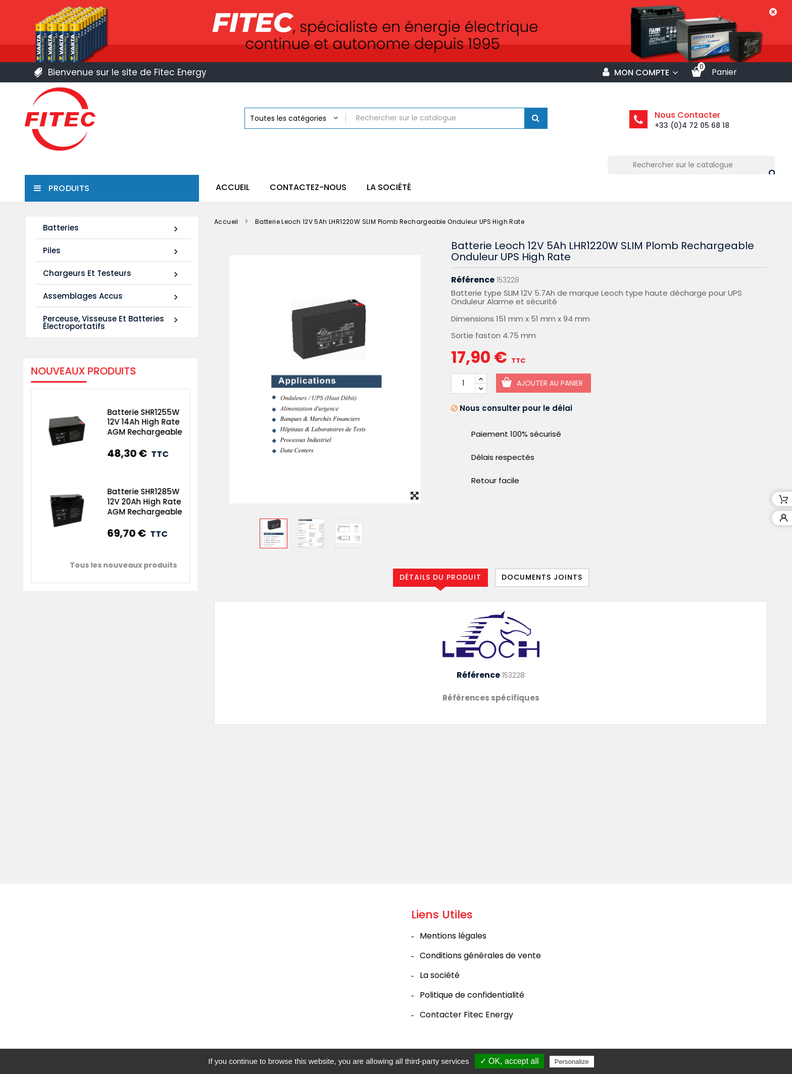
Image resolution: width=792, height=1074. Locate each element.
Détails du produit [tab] (440, 577)
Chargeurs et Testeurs (112, 273)
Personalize (572, 1061)
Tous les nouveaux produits (114, 565)
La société (389, 187)
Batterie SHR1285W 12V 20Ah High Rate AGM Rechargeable (135, 501)
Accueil (233, 187)
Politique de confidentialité (472, 995)
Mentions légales (453, 936)
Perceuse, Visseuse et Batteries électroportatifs (112, 322)
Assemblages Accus (112, 296)
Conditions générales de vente (480, 955)
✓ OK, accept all (509, 1061)
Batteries (112, 228)
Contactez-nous (308, 187)
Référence (472, 280)
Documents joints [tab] (542, 577)
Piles (112, 251)
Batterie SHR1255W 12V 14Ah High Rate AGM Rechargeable (135, 422)
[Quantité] (463, 383)
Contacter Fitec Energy (466, 1014)
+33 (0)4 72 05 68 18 (692, 125)
